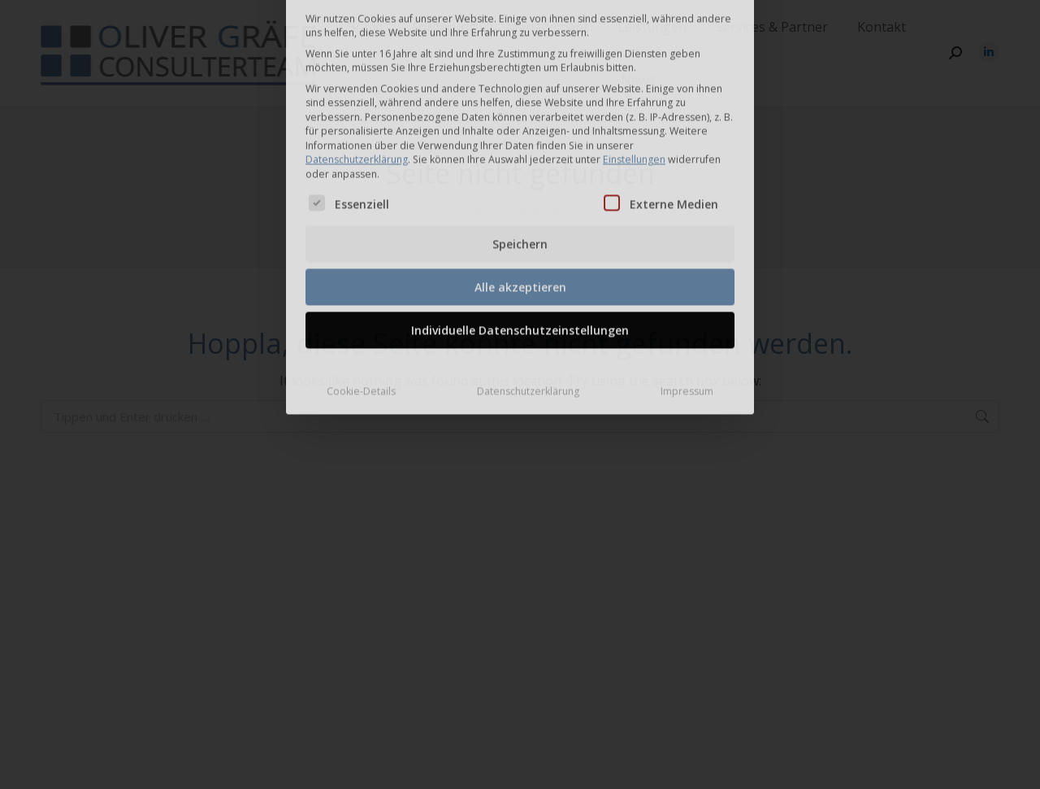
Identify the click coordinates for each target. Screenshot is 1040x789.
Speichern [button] (520, 134)
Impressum (687, 281)
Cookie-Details (361, 281)
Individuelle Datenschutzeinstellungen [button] (520, 220)
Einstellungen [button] (634, 49)
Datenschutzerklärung (357, 49)
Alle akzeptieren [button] (520, 177)
